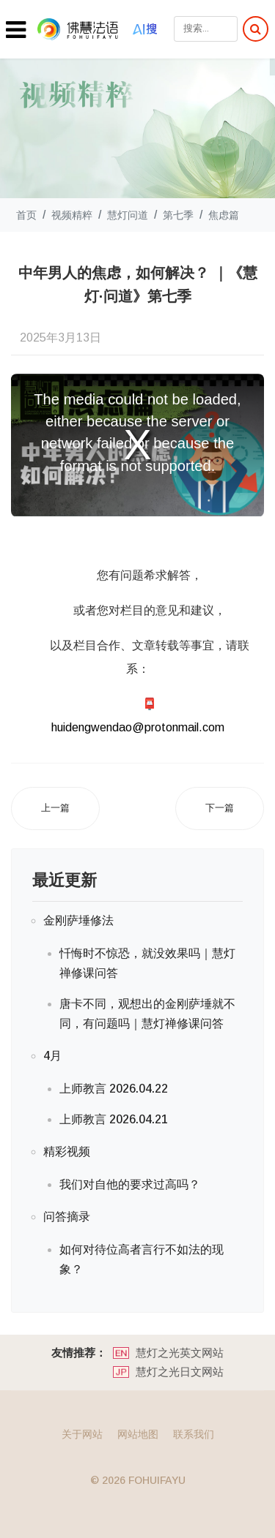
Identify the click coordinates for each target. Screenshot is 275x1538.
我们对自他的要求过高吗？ (129, 1184)
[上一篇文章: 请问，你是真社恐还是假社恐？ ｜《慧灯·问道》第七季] (55, 808)
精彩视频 (66, 1151)
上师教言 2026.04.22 (113, 1088)
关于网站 (82, 1434)
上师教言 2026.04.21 (113, 1119)
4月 (52, 1055)
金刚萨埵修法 (78, 920)
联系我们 (193, 1434)
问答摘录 (66, 1216)
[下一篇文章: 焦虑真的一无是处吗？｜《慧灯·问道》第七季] (219, 808)
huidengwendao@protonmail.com (137, 727)
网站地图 (137, 1434)
